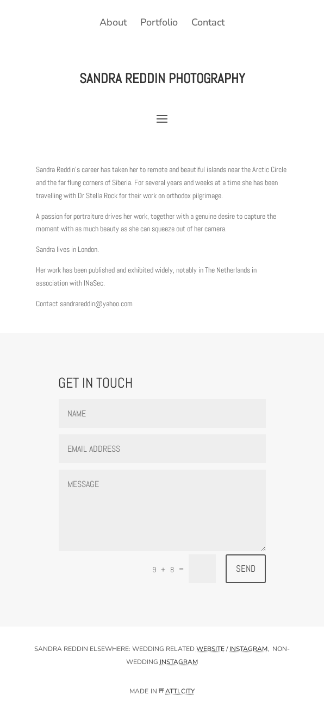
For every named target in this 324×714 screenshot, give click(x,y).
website (210, 649)
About (113, 22)
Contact (208, 22)
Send (246, 568)
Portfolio (159, 22)
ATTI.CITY (180, 691)
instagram (248, 649)
